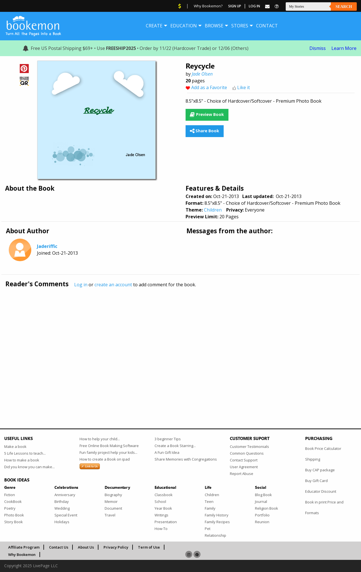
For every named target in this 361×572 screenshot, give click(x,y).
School (160, 501)
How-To (161, 528)
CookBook (13, 501)
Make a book (15, 446)
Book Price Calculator (323, 448)
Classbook (164, 494)
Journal (261, 501)
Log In (254, 6)
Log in (80, 284)
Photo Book (14, 515)
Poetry (10, 508)
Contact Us (58, 547)
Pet (207, 528)
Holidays (61, 521)
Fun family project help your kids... (108, 452)
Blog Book (263, 494)
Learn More (343, 48)
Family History (216, 515)
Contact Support (243, 460)
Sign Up (234, 6)
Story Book (13, 521)
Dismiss (317, 48)
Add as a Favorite (209, 87)
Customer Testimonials (249, 446)
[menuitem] (154, 25)
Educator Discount (320, 491)
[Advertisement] (173, 346)
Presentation (166, 521)
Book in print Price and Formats (324, 507)
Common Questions (247, 453)
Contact (267, 26)
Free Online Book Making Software (109, 445)
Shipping (312, 459)
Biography (113, 494)
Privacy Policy (116, 547)
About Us (86, 547)
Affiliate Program (23, 547)
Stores (239, 26)
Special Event (65, 515)
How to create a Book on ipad (105, 459)
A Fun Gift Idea (167, 452)
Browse (214, 26)
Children (213, 210)
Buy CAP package (320, 469)
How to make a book (21, 460)
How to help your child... (100, 438)
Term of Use (149, 547)
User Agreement (244, 466)
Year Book (163, 508)
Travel (110, 515)
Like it (243, 87)
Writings (161, 515)
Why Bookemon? (208, 5)
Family (210, 508)
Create (154, 26)
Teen (209, 501)
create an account (113, 284)
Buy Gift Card (316, 480)
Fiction (9, 494)
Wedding (62, 508)
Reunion (262, 521)
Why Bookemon (22, 554)
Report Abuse (241, 473)
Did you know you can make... (29, 466)
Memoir (111, 501)
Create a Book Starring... (175, 445)
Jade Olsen (202, 74)
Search (344, 7)
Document (113, 508)
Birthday (61, 501)
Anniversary (64, 494)
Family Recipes (217, 521)
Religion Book (266, 508)
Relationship (215, 535)
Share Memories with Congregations (186, 459)
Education (183, 26)
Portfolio (262, 515)
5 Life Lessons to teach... (25, 453)
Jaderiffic (47, 246)
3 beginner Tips (168, 438)
